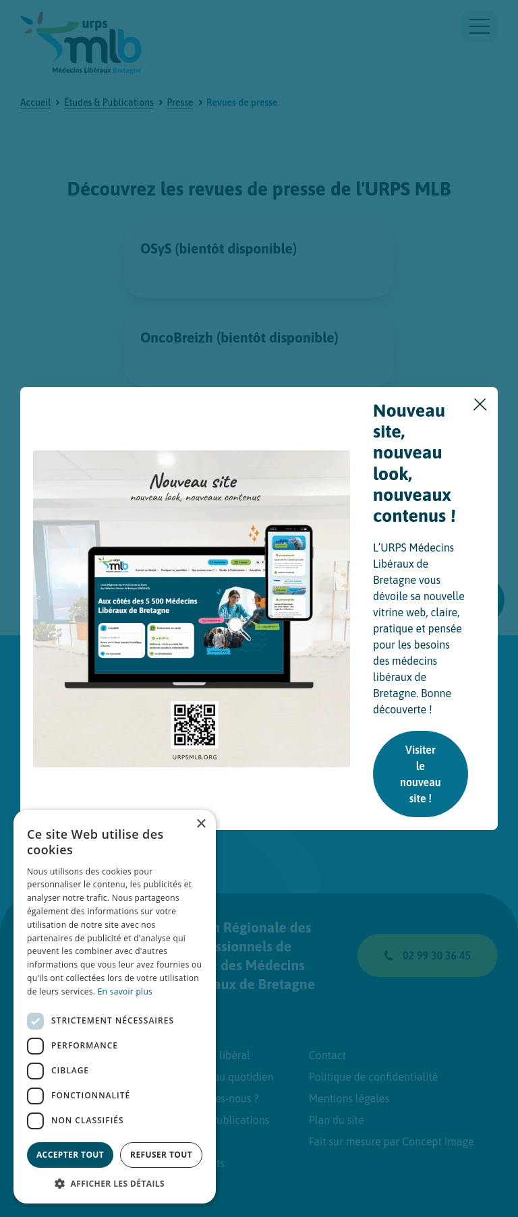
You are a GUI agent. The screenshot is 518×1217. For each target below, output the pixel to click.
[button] (114, 1183)
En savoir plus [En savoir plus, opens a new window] (125, 991)
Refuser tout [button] (161, 1154)
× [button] (201, 824)
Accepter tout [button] (70, 1154)
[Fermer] (480, 404)
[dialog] (114, 1007)
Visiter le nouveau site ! (420, 774)
